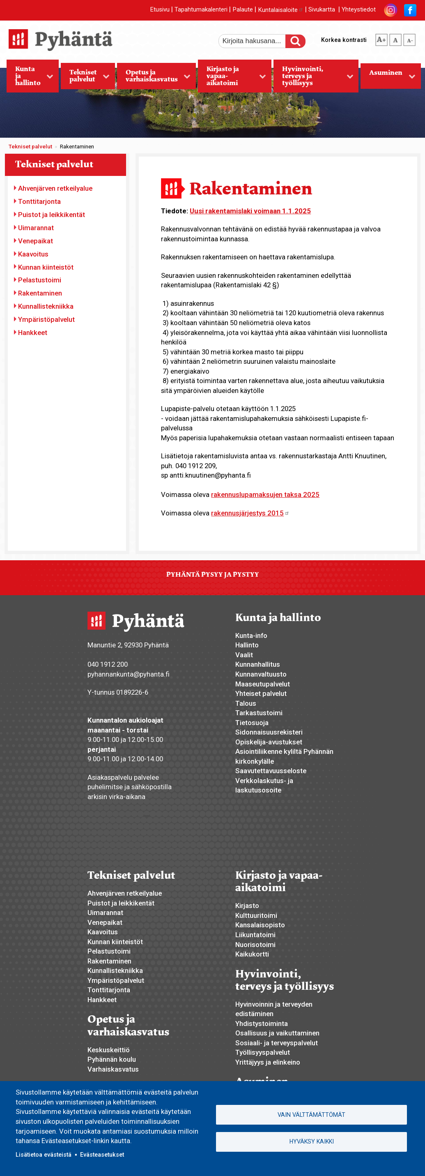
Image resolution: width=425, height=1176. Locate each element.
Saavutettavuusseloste (270, 771)
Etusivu (160, 10)
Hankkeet (32, 332)
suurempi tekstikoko (381, 38)
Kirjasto (247, 905)
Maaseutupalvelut (262, 684)
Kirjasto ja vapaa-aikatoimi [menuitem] (232, 78)
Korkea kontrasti (344, 40)
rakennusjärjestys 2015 (250, 513)
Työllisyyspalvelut (262, 1052)
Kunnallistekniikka (46, 306)
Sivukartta (321, 10)
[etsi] (257, 41)
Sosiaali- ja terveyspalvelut (276, 1043)
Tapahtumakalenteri (201, 10)
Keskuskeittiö (108, 1050)
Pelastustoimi (39, 280)
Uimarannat (36, 228)
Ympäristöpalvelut (46, 319)
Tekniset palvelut (30, 146)
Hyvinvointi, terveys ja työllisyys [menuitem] (313, 78)
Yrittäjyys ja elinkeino (267, 1062)
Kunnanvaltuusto (261, 674)
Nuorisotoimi (255, 944)
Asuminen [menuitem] (388, 78)
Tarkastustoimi (259, 713)
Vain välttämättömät (311, 1114)
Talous (245, 703)
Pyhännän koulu (111, 1059)
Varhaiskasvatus (113, 1069)
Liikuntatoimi (255, 935)
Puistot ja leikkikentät (51, 214)
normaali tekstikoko (395, 38)
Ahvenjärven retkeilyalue (55, 188)
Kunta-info (251, 635)
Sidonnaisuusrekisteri (269, 732)
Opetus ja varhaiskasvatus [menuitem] (154, 78)
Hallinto (247, 645)
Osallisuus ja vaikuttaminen (277, 1033)
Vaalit (244, 655)
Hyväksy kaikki (311, 1141)
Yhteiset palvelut (261, 693)
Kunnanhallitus (257, 664)
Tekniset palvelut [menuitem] (85, 78)
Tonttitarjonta (39, 201)
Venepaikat (35, 241)
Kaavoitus (33, 254)
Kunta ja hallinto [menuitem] (30, 78)
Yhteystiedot (359, 10)
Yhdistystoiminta (261, 1023)
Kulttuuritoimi (256, 915)
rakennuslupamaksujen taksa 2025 (265, 494)
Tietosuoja (252, 723)
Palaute (242, 10)
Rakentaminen (40, 293)
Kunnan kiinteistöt (46, 267)
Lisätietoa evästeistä (43, 1154)
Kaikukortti (252, 954)
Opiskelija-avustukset (268, 742)
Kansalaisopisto (260, 925)
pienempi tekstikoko (409, 38)
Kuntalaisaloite (280, 10)
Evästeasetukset (102, 1154)
